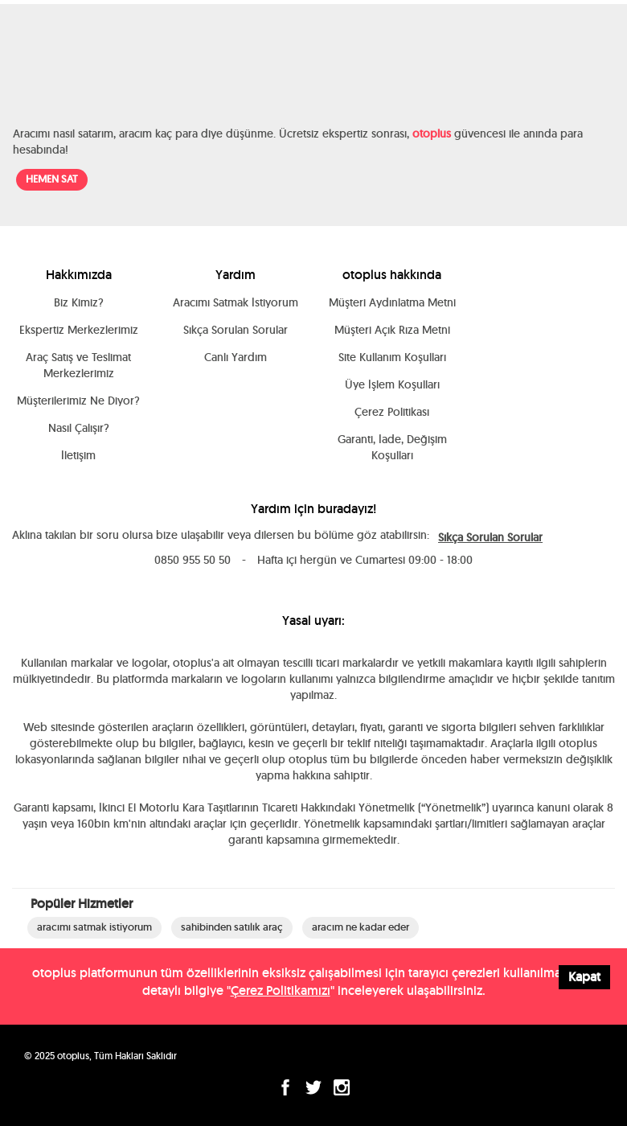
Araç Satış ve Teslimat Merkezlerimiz (78, 365)
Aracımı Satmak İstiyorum (235, 302)
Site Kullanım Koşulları (392, 357)
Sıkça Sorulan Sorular (235, 330)
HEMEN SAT (52, 179)
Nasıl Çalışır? (78, 428)
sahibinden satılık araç (232, 927)
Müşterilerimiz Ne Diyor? (78, 400)
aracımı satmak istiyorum (94, 927)
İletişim (78, 455)
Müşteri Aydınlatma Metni (392, 302)
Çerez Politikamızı (280, 990)
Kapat (584, 976)
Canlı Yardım (235, 357)
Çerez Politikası (391, 412)
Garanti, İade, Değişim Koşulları (392, 447)
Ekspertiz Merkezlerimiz (78, 330)
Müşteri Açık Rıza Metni (392, 330)
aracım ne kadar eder (360, 927)
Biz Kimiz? (79, 302)
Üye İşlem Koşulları (392, 384)
